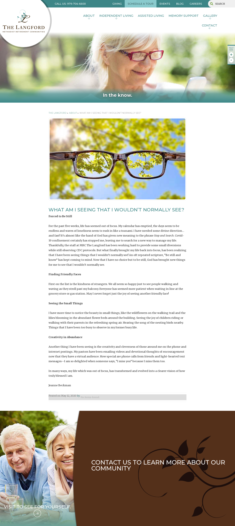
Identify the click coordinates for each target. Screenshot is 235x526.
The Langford (58, 113)
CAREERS (196, 3)
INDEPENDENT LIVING (116, 16)
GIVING (117, 3)
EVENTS (164, 3)
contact (209, 25)
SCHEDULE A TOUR (140, 3)
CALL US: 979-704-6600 (70, 3)
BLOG (180, 3)
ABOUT (73, 113)
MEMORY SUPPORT (184, 16)
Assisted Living (151, 16)
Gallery (210, 16)
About (89, 16)
